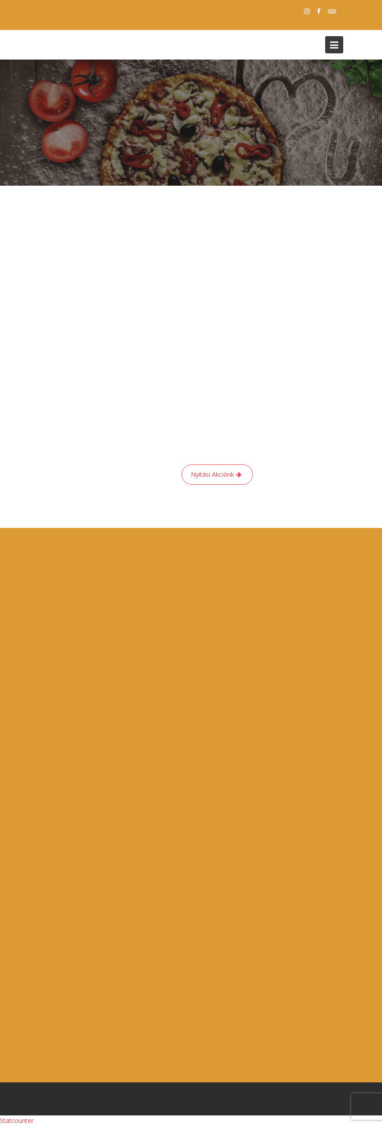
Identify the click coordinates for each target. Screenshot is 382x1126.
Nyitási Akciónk (212, 474)
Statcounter (16, 1120)
